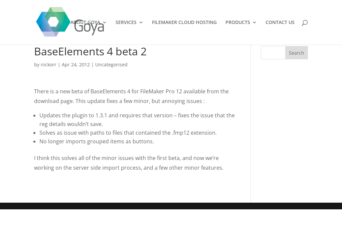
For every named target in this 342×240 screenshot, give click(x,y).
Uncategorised (111, 64)
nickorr (48, 64)
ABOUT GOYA (85, 22)
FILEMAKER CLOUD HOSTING (184, 22)
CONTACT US (280, 22)
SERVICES (126, 22)
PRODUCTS (237, 22)
